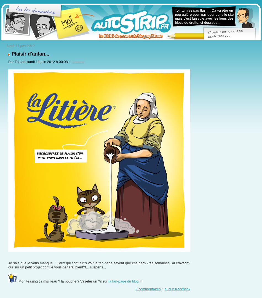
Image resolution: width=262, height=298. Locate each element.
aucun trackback (177, 289)
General (78, 62)
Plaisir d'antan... (30, 54)
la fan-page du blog (123, 281)
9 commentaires (148, 289)
